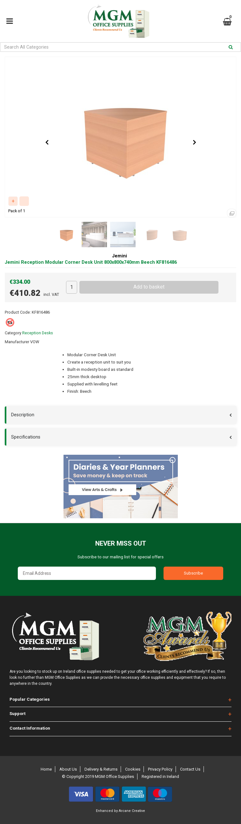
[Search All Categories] (120, 47)
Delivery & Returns (100, 769)
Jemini (119, 256)
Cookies (132, 769)
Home (46, 769)
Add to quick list (13, 201)
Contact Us (190, 769)
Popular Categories (30, 699)
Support (17, 713)
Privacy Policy (160, 769)
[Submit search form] (231, 47)
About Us (68, 769)
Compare (24, 201)
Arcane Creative (132, 811)
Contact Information (30, 728)
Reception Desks (37, 332)
